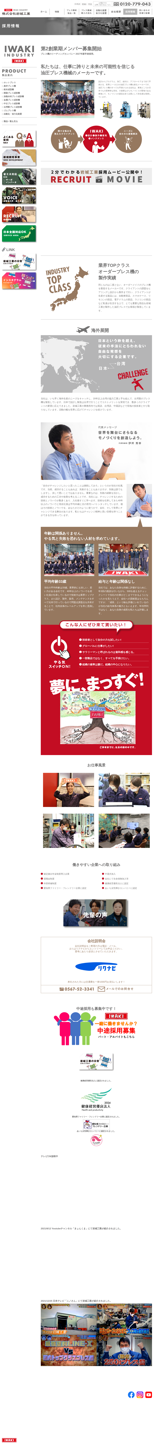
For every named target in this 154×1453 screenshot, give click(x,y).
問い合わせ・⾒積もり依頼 (70, 1417)
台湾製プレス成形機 (41, 1421)
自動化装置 (9, 1414)
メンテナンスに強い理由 (14, 1423)
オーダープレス (10, 1410)
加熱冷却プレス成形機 (42, 1410)
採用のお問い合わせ (67, 1420)
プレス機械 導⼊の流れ (68, 1393)
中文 (90, 4)
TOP (6, 1393)
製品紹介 (36, 1393)
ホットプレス (38, 1396)
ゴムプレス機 (38, 1424)
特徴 (6, 1396)
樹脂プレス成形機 (40, 1407)
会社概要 (63, 1396)
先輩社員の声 (65, 1403)
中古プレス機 (10, 1403)
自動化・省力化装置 (41, 1428)
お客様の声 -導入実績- (68, 1413)
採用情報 (63, 1400)
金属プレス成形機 (40, 1414)
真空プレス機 (38, 1400)
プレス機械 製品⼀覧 (12, 1400)
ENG (84, 4)
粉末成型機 (37, 1403)
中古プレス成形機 (40, 1417)
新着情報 (63, 1410)
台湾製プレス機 (10, 1407)
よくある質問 (9, 1420)
